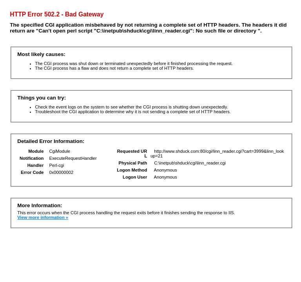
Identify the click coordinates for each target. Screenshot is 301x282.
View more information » (42, 217)
